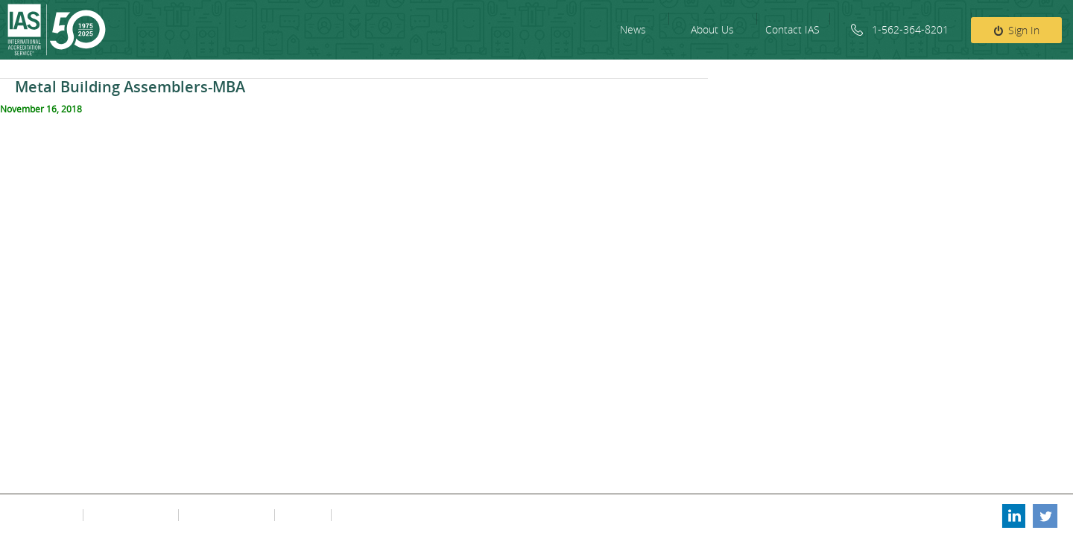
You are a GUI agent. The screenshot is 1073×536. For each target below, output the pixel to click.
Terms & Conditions (129, 515)
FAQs (348, 515)
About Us (712, 29)
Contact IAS (792, 29)
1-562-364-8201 (910, 29)
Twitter (1045, 514)
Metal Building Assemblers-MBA (130, 87)
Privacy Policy (46, 515)
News (633, 29)
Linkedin (1012, 514)
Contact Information (225, 515)
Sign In (1023, 30)
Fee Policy (301, 515)
